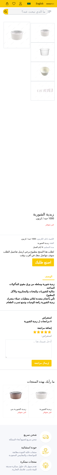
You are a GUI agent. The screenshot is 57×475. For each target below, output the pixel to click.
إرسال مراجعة (41, 363)
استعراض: (46, 336)
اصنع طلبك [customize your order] (43, 262)
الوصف (48, 276)
